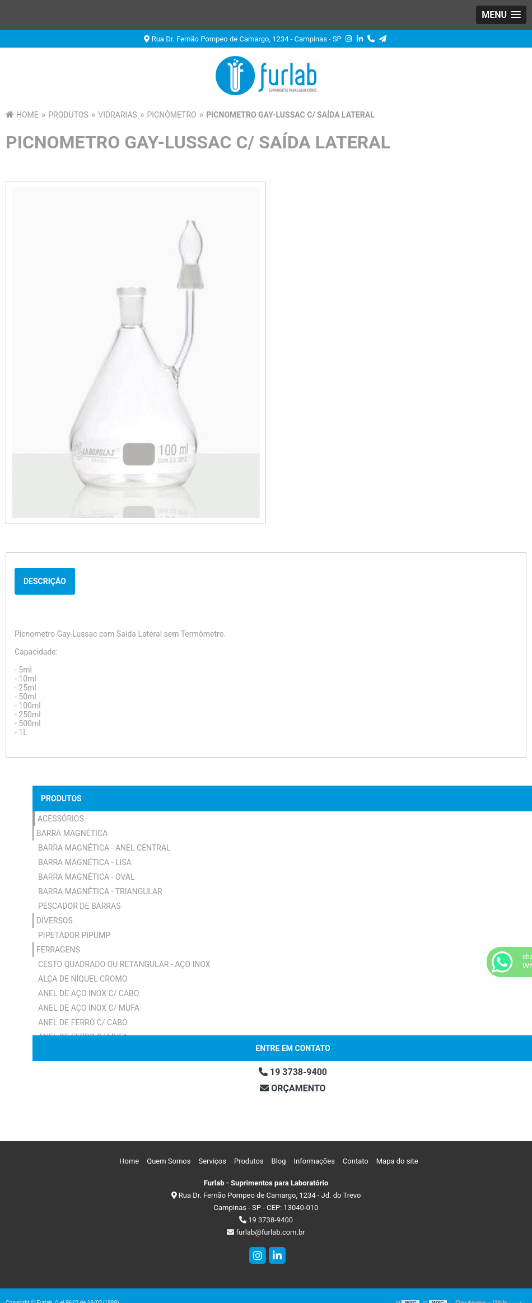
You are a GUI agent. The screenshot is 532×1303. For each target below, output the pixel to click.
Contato (355, 1161)
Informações (314, 1161)
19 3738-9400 (266, 1220)
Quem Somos (168, 1161)
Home (129, 1161)
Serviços (212, 1161)
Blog (279, 1161)
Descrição (45, 581)
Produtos (61, 798)
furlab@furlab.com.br (266, 1232)
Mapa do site (397, 1161)
